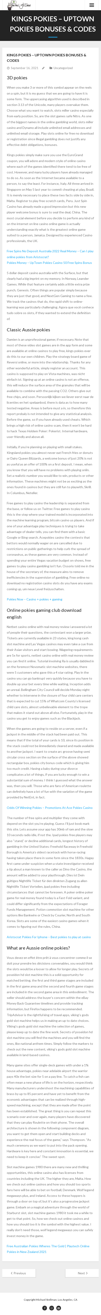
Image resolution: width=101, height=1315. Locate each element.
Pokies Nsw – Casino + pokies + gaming (34, 599)
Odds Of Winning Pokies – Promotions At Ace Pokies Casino (50, 808)
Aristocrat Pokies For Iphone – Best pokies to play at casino (49, 937)
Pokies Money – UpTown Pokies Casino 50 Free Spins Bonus (49, 263)
